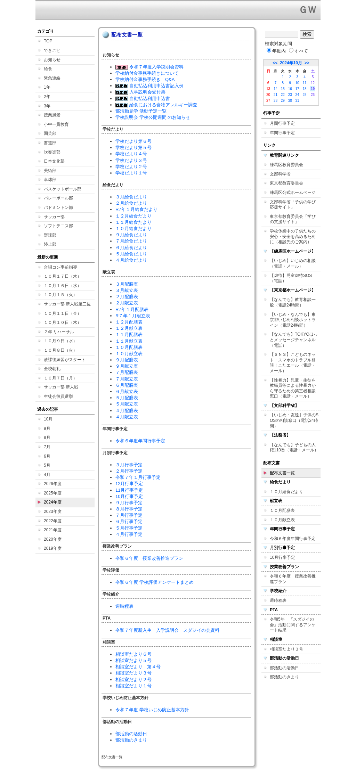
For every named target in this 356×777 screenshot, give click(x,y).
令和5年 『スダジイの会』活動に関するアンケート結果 (293, 624)
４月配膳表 (126, 410)
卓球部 (50, 179)
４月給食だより (131, 260)
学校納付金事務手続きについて (147, 73)
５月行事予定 (129, 528)
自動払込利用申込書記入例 (149, 85)
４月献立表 (126, 416)
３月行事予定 (129, 464)
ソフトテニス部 (58, 225)
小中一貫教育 (56, 124)
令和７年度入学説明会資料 (149, 66)
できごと (52, 50)
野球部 (50, 235)
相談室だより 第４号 (138, 666)
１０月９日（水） (60, 340)
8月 (47, 437)
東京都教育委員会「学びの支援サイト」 (293, 219)
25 (304, 95)
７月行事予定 (129, 515)
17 (297, 89)
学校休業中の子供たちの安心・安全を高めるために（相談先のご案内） (293, 236)
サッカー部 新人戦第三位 (67, 304)
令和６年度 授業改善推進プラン (149, 558)
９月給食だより (131, 234)
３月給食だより (131, 196)
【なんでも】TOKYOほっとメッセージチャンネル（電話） (294, 339)
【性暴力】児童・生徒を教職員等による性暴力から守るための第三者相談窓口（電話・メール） (293, 388)
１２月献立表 (129, 328)
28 (275, 101)
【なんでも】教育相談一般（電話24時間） (293, 302)
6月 (47, 456)
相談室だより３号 (133, 673)
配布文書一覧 (282, 473)
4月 (47, 474)
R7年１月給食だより (136, 209)
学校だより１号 (131, 172)
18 (304, 89)
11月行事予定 (129, 490)
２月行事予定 (129, 471)
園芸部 (50, 133)
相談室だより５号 (133, 660)
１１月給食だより (133, 222)
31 (297, 101)
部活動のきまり (131, 740)
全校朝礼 (52, 368)
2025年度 (53, 493)
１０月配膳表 (129, 347)
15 (283, 89)
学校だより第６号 (133, 141)
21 (275, 95)
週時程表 (124, 606)
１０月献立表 (129, 353)
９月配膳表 (126, 359)
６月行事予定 (129, 521)
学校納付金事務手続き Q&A (145, 79)
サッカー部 (54, 216)
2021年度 (53, 529)
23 (290, 95)
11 (304, 83)
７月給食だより (131, 241)
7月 (47, 446)
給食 (48, 68)
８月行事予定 (129, 509)
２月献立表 (126, 302)
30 (290, 101)
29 (283, 101)
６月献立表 (126, 391)
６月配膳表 (126, 385)
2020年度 (53, 539)
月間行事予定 (282, 123)
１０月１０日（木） (62, 322)
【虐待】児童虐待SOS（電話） (291, 278)
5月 (47, 465)
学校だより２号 (131, 166)
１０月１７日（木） (62, 276)
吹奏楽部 (52, 152)
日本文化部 (54, 161)
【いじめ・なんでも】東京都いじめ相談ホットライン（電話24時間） (293, 320)
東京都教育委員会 (286, 183)
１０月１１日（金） (62, 313)
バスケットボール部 (62, 189)
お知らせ (52, 59)
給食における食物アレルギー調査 (156, 104)
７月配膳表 (126, 372)
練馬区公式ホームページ (293, 192)
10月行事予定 (129, 496)
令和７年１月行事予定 (138, 477)
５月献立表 (126, 404)
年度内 (276, 51)
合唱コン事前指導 (60, 267)
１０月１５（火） (60, 294)
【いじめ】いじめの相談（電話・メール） (293, 263)
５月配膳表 (126, 397)
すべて (298, 51)
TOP (48, 41)
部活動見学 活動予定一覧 (141, 111)
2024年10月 (291, 62)
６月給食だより (131, 247)
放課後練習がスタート (65, 359)
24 (297, 95)
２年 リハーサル (59, 331)
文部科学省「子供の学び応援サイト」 (293, 204)
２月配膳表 (126, 296)
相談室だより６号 (133, 654)
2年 (47, 96)
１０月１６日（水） (62, 285)
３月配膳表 (126, 284)
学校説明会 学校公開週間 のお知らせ (152, 117)
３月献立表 (126, 290)
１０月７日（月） (60, 378)
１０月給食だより (133, 228)
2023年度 (53, 511)
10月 (48, 419)
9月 (47, 428)
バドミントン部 (58, 207)
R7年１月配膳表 (131, 309)
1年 (47, 87)
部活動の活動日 (131, 733)
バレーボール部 (58, 198)
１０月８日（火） (60, 350)
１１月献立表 (129, 341)
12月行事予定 (129, 483)
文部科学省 (280, 174)
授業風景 (52, 115)
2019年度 (53, 548)
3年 (47, 106)
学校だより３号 (131, 160)
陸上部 (50, 244)
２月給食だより (131, 203)
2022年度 (53, 520)
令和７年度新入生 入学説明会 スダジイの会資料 (167, 630)
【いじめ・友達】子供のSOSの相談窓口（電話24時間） (294, 420)
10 (297, 83)
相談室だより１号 (133, 685)
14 (275, 89)
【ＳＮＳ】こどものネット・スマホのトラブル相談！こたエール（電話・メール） (293, 362)
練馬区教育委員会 (286, 164)
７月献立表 (126, 379)
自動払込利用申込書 (142, 98)
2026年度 (53, 483)
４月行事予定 (129, 534)
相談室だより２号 (133, 679)
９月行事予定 (129, 502)
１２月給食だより (133, 216)
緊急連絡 (52, 78)
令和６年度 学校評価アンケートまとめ (154, 582)
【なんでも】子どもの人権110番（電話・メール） (294, 447)
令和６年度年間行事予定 (140, 440)
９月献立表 (126, 366)
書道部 (50, 142)
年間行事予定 (282, 132)
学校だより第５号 (133, 147)
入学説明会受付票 (140, 92)
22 (283, 95)
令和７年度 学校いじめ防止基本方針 (152, 709)
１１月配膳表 (129, 334)
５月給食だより (131, 253)
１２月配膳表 (129, 322)
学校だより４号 (131, 153)
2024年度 (53, 502)
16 (290, 89)
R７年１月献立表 (132, 315)
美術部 (50, 170)
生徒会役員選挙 (58, 396)
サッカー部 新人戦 (61, 387)
